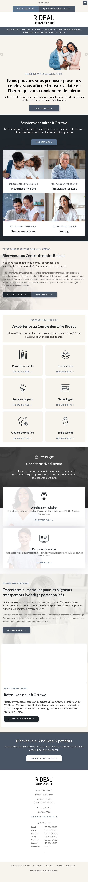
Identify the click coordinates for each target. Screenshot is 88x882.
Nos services (43, 142)
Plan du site (59, 865)
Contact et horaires (20, 719)
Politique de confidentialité (20, 865)
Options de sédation (22, 432)
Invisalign (64, 231)
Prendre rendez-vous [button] (58, 9)
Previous (2, 54)
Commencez (43, 563)
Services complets (23, 399)
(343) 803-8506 (26, 9)
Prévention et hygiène (23, 188)
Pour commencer (42, 108)
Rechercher (49, 865)
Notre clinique (15, 294)
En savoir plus (21, 372)
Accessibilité (37, 865)
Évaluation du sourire (44, 549)
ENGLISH (44, 3)
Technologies (65, 399)
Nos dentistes (65, 366)
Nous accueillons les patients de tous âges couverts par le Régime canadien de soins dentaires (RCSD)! (44, 31)
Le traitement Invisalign (44, 507)
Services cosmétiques (23, 231)
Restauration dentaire (64, 188)
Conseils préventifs (22, 366)
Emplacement (65, 432)
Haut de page (70, 865)
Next (86, 54)
